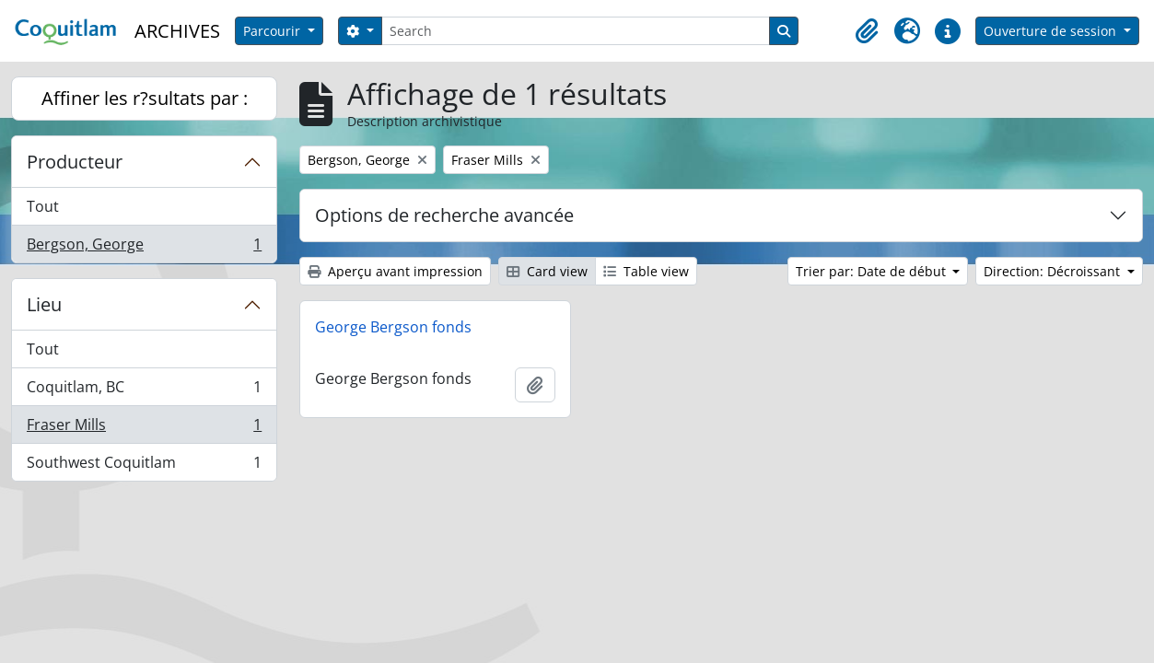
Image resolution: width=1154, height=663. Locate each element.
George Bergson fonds (393, 327)
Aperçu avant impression (395, 271)
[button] (866, 31)
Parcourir (273, 31)
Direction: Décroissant (1054, 271)
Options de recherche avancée (444, 215)
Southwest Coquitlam (144, 466)
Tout (43, 206)
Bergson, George (144, 247)
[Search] (575, 31)
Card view (547, 271)
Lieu (44, 304)
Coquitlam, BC (144, 391)
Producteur (74, 161)
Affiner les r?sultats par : (144, 98)
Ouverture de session (1052, 31)
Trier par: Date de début (873, 271)
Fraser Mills (144, 428)
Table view (646, 271)
